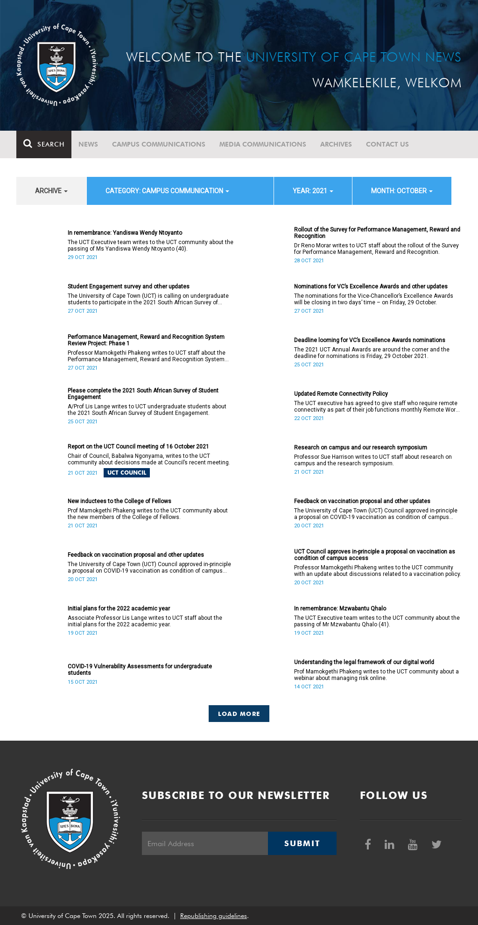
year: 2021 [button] (313, 191)
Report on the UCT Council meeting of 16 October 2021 (138, 446)
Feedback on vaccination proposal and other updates (362, 501)
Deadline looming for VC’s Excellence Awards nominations (369, 340)
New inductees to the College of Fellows (119, 501)
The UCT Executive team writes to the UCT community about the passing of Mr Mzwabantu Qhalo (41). (377, 621)
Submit (302, 843)
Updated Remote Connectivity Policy (341, 394)
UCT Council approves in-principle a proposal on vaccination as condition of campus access (374, 554)
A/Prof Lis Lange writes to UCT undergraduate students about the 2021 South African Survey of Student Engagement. (147, 409)
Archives (336, 144)
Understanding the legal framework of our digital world (364, 662)
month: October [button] (402, 191)
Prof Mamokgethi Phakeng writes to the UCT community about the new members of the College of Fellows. (148, 513)
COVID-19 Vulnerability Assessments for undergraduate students (140, 669)
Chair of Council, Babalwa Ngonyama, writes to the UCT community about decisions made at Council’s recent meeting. (149, 459)
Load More (239, 713)
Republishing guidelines (213, 915)
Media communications (262, 144)
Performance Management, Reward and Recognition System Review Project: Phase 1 (146, 340)
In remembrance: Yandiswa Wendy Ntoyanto (125, 233)
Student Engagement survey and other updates (129, 286)
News (88, 144)
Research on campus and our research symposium (360, 447)
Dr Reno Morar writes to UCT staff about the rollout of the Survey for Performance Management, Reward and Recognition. (376, 248)
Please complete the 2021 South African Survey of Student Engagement (143, 393)
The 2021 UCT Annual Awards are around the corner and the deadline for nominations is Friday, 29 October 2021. (372, 352)
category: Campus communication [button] (167, 191)
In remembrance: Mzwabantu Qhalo (340, 608)
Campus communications (158, 144)
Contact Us (387, 144)
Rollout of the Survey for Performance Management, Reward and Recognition (377, 232)
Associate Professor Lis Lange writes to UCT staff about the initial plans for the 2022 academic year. (145, 621)
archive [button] (51, 191)
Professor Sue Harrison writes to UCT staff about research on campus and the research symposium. (373, 460)
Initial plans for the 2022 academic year (119, 608)
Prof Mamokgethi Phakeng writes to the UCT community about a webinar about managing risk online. (376, 674)
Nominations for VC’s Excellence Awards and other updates (371, 286)
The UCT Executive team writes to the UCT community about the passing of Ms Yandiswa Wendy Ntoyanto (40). (150, 245)
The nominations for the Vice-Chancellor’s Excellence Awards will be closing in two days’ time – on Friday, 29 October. (373, 299)
